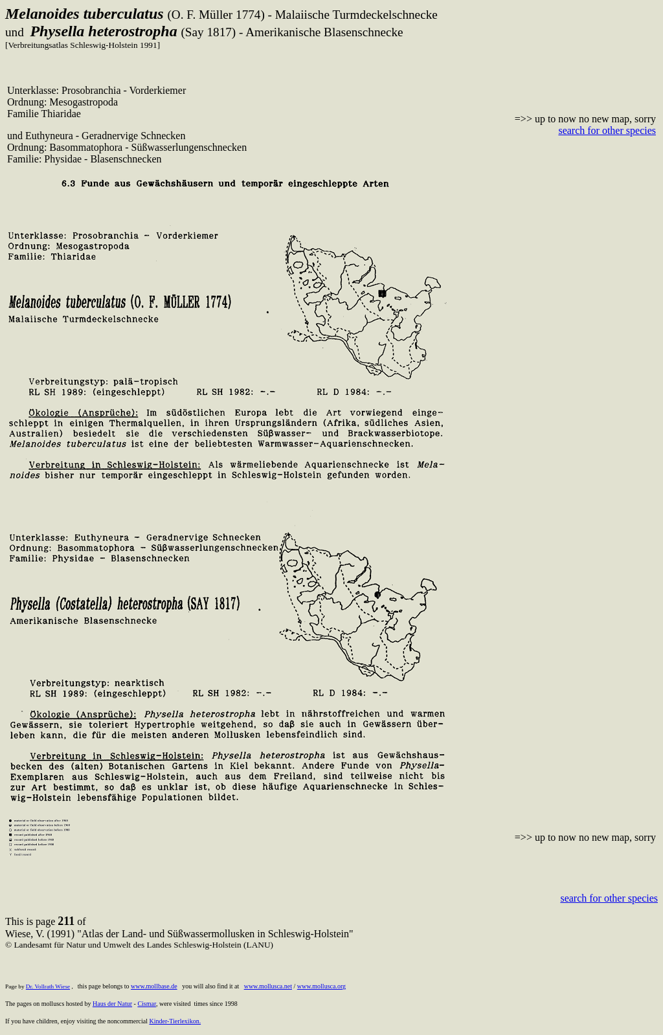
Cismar (146, 1003)
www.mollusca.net (268, 986)
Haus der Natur (112, 1003)
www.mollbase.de (154, 986)
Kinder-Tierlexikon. (175, 1021)
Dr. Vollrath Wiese (48, 986)
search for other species (607, 130)
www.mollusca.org (321, 986)
